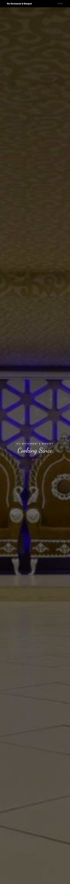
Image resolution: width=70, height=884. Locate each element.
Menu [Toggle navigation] (60, 4)
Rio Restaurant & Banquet (19, 3)
